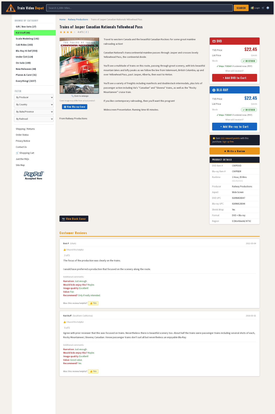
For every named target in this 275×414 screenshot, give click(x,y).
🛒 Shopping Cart (25, 153)
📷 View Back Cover (74, 218)
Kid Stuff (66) (23, 32)
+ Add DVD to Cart (234, 78)
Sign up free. (228, 141)
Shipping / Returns (25, 129)
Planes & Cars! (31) (26, 75)
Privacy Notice (23, 141)
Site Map (20, 165)
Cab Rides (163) (24, 44)
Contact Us (21, 147)
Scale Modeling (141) (27, 38)
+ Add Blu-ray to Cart (234, 126)
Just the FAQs (22, 159)
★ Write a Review (234, 151)
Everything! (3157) (26, 81)
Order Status (22, 135)
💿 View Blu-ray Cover (75, 106)
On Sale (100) (23, 63)
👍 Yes (93, 303)
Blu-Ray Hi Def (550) (27, 51)
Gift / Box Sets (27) (26, 26)
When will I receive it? (234, 70)
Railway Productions (78, 19)
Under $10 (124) (24, 56)
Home (62, 19)
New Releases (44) (26, 69)
